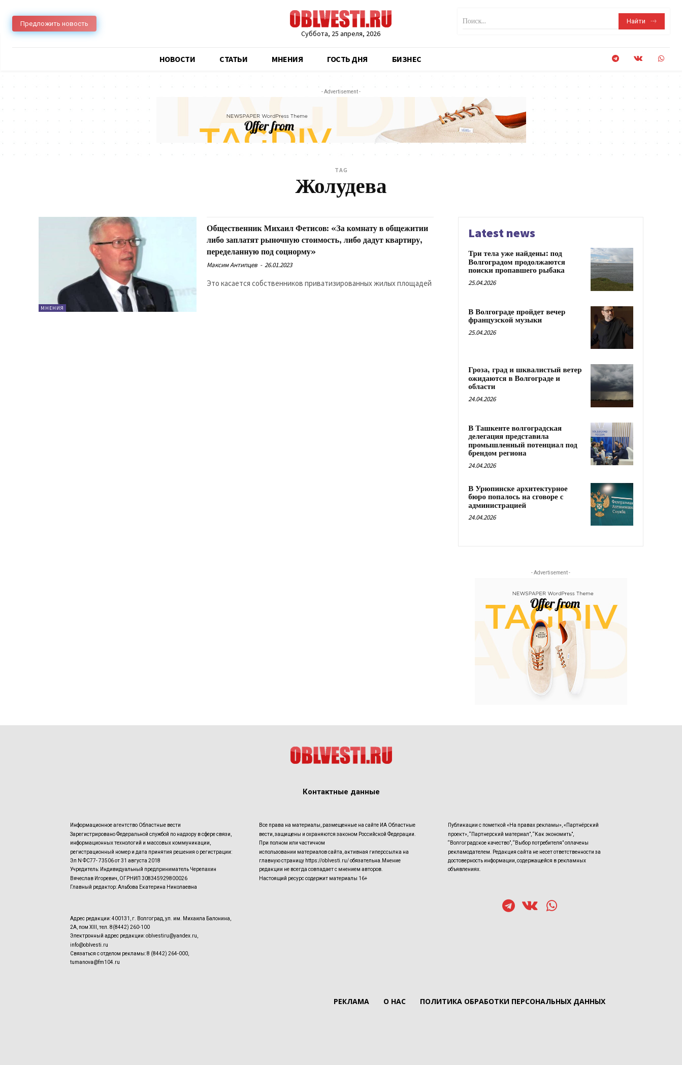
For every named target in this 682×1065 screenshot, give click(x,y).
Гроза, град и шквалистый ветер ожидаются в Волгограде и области (524, 378)
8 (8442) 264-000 (167, 953)
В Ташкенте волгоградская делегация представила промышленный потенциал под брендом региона (522, 441)
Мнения (52, 308)
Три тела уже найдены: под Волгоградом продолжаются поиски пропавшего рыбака (516, 262)
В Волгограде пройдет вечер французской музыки (516, 316)
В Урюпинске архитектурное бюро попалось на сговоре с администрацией (518, 497)
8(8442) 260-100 (130, 927)
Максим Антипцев (232, 276)
